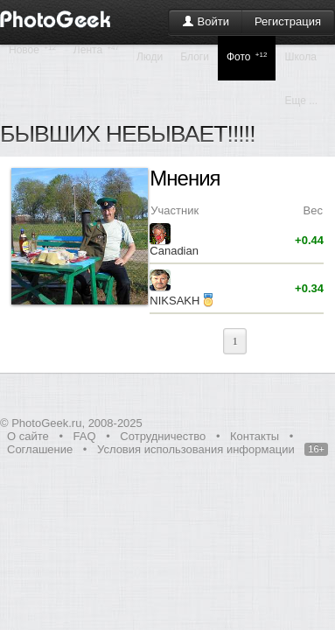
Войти (205, 21)
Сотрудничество (163, 436)
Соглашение (40, 449)
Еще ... (301, 100)
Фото (247, 57)
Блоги (194, 57)
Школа (300, 57)
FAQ (84, 436)
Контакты (254, 436)
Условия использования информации (196, 449)
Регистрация (288, 21)
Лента (96, 50)
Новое (32, 50)
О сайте (28, 436)
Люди (149, 57)
